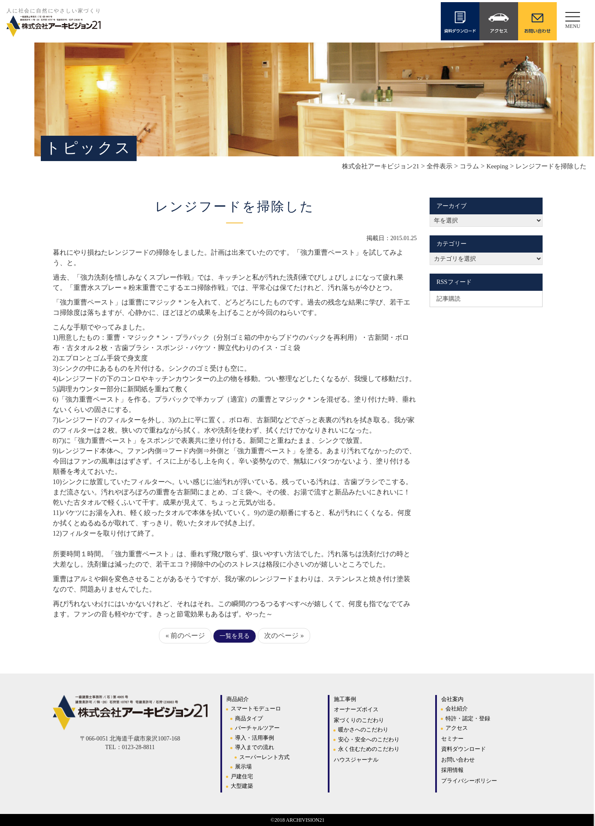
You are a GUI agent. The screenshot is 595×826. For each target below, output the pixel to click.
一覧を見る (235, 636)
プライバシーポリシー (469, 780)
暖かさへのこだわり (363, 729)
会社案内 (452, 699)
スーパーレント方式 (264, 757)
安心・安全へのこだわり (369, 739)
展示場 (243, 766)
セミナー (452, 738)
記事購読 (448, 298)
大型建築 (242, 786)
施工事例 (345, 699)
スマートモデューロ (256, 708)
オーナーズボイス (356, 709)
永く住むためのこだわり (369, 749)
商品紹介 (237, 699)
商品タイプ (249, 718)
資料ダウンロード (463, 749)
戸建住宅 (242, 776)
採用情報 (452, 770)
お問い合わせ (458, 759)
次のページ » (284, 635)
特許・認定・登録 (467, 718)
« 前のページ (185, 635)
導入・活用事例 (254, 738)
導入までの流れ (254, 747)
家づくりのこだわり (359, 720)
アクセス (456, 728)
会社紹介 (456, 708)
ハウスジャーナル (356, 759)
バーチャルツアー (257, 728)
